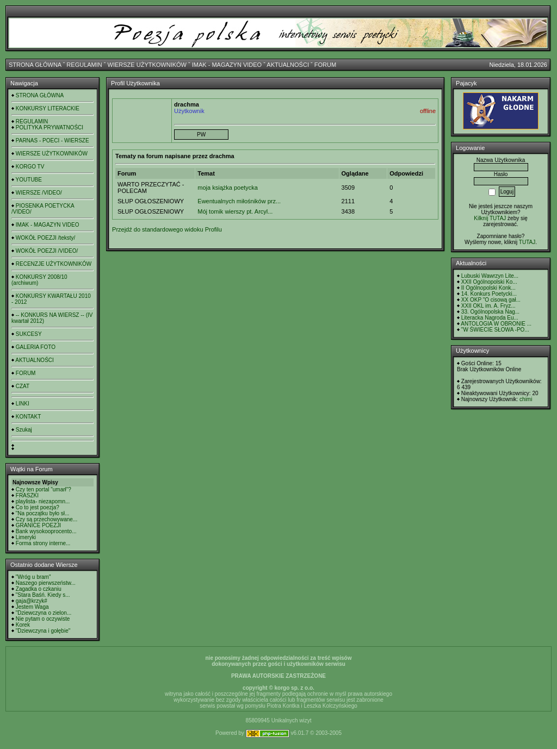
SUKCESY (29, 334)
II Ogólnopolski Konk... (488, 288)
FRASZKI (27, 495)
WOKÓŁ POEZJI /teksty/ (45, 238)
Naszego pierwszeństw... (46, 583)
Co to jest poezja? (37, 507)
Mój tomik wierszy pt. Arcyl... (235, 211)
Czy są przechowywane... (46, 519)
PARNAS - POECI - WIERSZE (52, 140)
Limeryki (26, 537)
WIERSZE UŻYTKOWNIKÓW (147, 64)
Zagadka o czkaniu (38, 589)
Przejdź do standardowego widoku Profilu (167, 229)
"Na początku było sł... (43, 513)
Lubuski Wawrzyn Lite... (489, 276)
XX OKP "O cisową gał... (491, 300)
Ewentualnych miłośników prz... (239, 201)
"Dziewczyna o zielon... (43, 613)
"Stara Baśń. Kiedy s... (43, 595)
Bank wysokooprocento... (46, 531)
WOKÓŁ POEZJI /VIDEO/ (47, 251)
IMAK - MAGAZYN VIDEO (227, 64)
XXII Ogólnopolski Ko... (489, 282)
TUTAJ (527, 242)
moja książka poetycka (227, 187)
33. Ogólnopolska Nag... (490, 312)
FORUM (325, 64)
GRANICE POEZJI (38, 525)
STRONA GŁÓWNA (35, 64)
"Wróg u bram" (33, 577)
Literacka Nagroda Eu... (489, 318)
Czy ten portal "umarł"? (43, 489)
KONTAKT (28, 417)
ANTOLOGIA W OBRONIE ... (496, 324)
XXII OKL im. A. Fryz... (488, 306)
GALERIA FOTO (35, 347)
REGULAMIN (84, 64)
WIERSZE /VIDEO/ (39, 193)
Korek (23, 625)
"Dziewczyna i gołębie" (43, 631)
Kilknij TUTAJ (490, 218)
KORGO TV (30, 167)
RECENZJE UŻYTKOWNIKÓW (53, 264)
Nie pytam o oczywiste (43, 619)
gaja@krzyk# (31, 601)
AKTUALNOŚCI (288, 64)
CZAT (22, 386)
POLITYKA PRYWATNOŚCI (49, 127)
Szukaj (24, 430)
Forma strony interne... (43, 543)
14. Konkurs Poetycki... (489, 294)
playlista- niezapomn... (43, 501)
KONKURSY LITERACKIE (47, 108)
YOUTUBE (29, 180)
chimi (525, 399)
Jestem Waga (32, 607)
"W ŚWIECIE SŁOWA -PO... (495, 330)
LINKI (22, 404)
